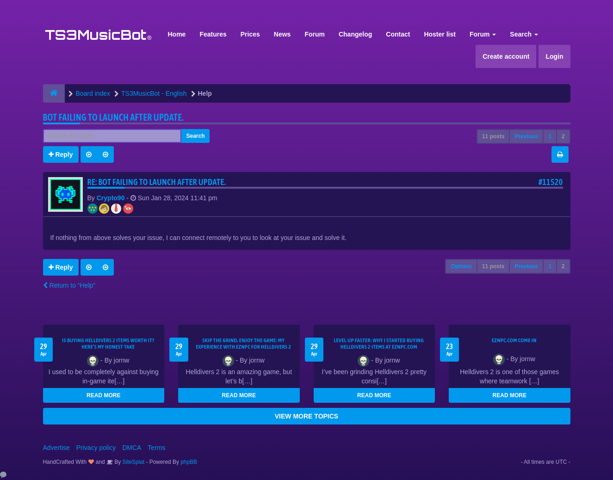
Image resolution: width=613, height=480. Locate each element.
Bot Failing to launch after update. (113, 117)
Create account (506, 56)
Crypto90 (111, 198)
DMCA (131, 447)
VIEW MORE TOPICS (306, 416)
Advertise (56, 447)
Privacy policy (96, 447)
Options (461, 266)
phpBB (188, 462)
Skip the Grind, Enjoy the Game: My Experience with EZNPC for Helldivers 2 (243, 343)
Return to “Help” (69, 285)
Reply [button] (61, 154)
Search (524, 34)
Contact (398, 34)
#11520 (551, 182)
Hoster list (439, 34)
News (282, 34)
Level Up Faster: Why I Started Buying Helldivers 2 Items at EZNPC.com (379, 343)
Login (554, 56)
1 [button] (549, 136)
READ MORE (103, 395)
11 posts (493, 136)
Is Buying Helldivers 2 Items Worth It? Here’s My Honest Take (108, 343)
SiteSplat (132, 462)
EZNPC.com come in (514, 340)
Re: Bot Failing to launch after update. (156, 182)
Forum (314, 34)
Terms (156, 447)
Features (212, 34)
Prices (250, 34)
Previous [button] (526, 136)
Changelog (355, 34)
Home (177, 34)
